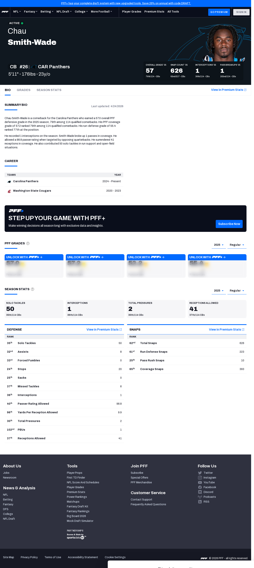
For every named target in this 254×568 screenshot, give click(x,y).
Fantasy (8, 504)
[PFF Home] (5, 12)
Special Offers (139, 477)
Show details (59, 560)
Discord (208, 492)
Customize (222, 539)
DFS (5, 509)
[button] (229, 230)
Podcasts (210, 496)
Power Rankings (77, 496)
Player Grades (75, 487)
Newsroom (9, 477)
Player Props (74, 472)
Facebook (210, 487)
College (8, 514)
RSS (206, 501)
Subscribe (137, 472)
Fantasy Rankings (78, 511)
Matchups (73, 501)
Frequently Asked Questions (148, 504)
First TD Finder (76, 477)
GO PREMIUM (219, 12)
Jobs (6, 472)
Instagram (210, 477)
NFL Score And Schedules (83, 482)
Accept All (222, 528)
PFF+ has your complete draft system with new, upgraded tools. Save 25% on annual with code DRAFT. (126, 3)
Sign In (241, 12)
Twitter (208, 472)
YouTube (209, 482)
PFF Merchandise (141, 482)
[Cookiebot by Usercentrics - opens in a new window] (25, 560)
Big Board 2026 (76, 516)
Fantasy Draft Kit (77, 506)
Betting (8, 499)
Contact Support (141, 499)
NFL (5, 494)
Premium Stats (76, 492)
